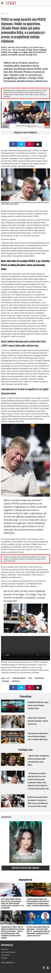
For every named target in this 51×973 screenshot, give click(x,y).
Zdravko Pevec (16, 681)
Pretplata (4, 958)
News (7, 13)
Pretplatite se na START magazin (25, 868)
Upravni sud (6, 681)
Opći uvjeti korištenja (8, 952)
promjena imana (39, 678)
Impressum (5, 949)
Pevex (30, 678)
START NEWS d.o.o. (8, 963)
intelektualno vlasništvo (19, 678)
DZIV (8, 678)
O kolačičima (5, 955)
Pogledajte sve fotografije (25, 132)
